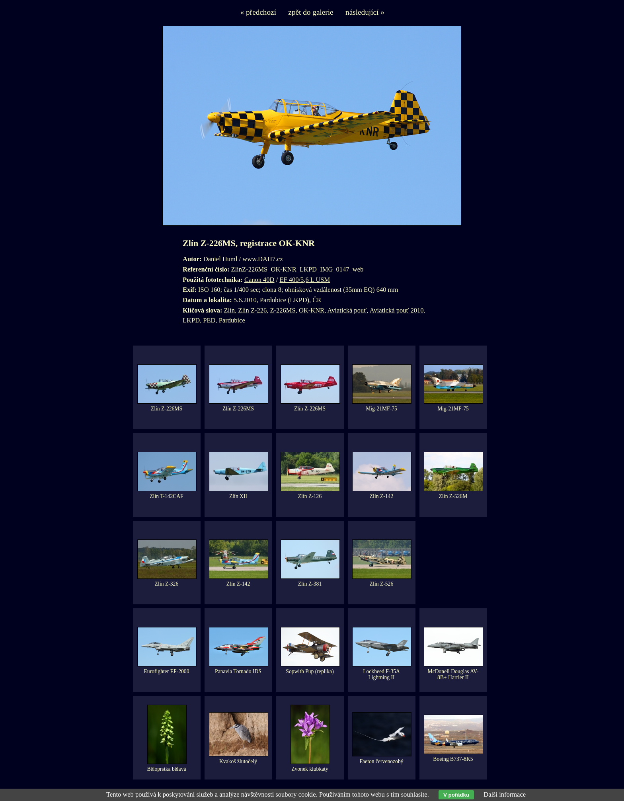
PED (209, 320)
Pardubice (232, 320)
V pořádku (456, 795)
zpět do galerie (310, 12)
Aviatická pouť (347, 310)
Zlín (229, 310)
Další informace (505, 794)
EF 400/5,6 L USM (304, 279)
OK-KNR (311, 310)
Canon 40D (259, 279)
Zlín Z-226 (252, 310)
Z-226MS (283, 310)
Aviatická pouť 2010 (397, 310)
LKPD (191, 320)
